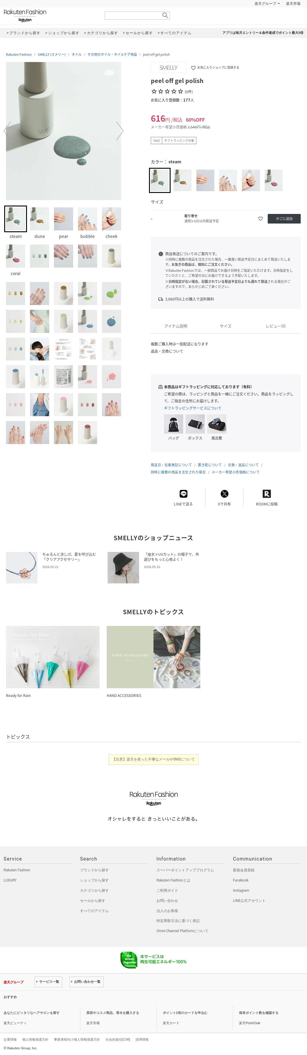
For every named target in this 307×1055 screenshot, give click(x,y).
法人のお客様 (167, 911)
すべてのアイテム (94, 911)
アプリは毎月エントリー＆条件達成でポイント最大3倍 (262, 33)
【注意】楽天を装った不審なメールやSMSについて (153, 759)
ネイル (77, 54)
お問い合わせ (167, 901)
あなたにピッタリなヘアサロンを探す (32, 1013)
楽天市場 (293, 3)
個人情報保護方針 (35, 1039)
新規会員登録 (244, 870)
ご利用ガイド (167, 890)
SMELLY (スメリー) (52, 54)
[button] (7, 131)
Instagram (241, 890)
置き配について (210, 464)
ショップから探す (94, 880)
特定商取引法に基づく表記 (178, 921)
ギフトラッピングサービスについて (193, 408)
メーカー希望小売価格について (236, 472)
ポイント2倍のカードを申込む (185, 1013)
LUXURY (10, 880)
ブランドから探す (94, 870)
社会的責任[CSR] (118, 1039)
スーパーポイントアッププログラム (185, 870)
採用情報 (142, 1039)
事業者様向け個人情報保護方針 (77, 1039)
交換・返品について (243, 464)
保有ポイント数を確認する (259, 1013)
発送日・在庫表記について (171, 464)
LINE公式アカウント (249, 901)
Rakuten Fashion (50, 15)
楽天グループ (265, 3)
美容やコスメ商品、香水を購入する (112, 1013)
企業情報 (10, 1039)
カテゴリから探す (94, 890)
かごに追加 (284, 218)
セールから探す (92, 901)
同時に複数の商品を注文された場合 (178, 472)
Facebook (241, 880)
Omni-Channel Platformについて (182, 931)
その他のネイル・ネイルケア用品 (112, 54)
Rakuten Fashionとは (173, 880)
